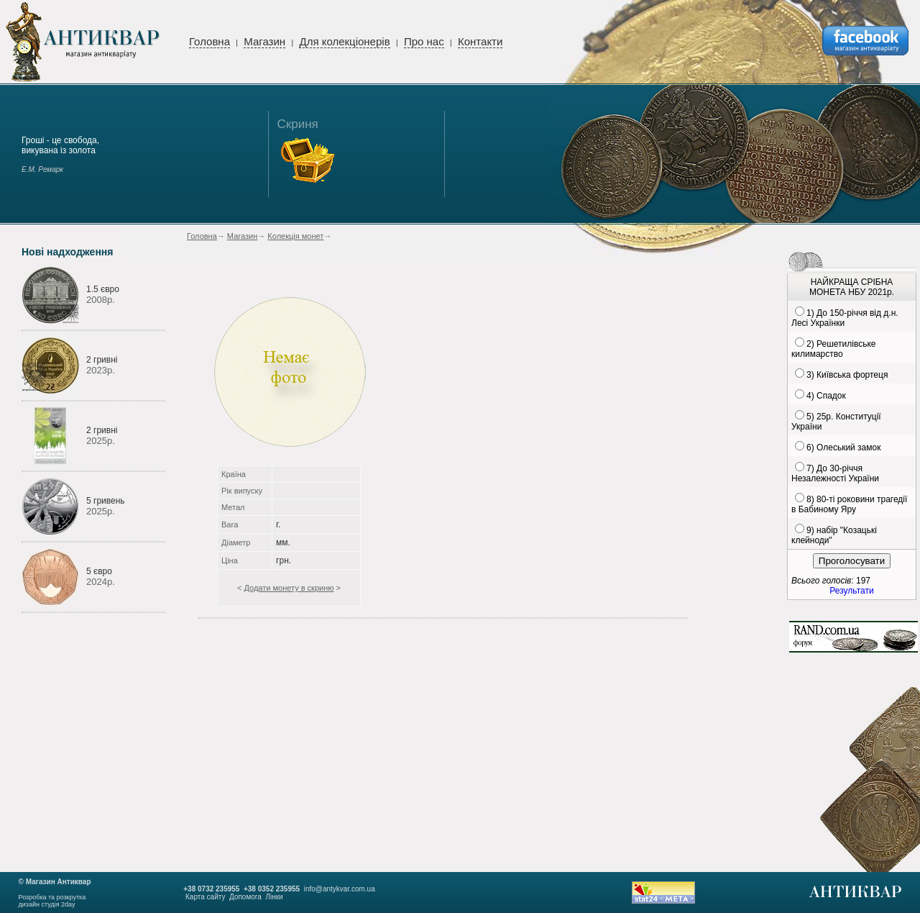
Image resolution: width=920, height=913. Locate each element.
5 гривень (105, 501)
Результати (851, 591)
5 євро (99, 571)
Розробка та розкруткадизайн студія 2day (52, 901)
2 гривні (101, 360)
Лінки (273, 897)
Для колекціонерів (344, 41)
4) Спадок (826, 396)
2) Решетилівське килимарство (833, 349)
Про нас (424, 41)
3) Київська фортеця (847, 375)
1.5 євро (102, 289)
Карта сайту (205, 897)
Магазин (264, 41)
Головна (209, 41)
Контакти (480, 41)
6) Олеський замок (843, 447)
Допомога (245, 897)
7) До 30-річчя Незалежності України (835, 473)
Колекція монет (295, 236)
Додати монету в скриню (289, 587)
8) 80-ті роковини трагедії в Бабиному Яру (849, 504)
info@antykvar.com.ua (339, 889)
